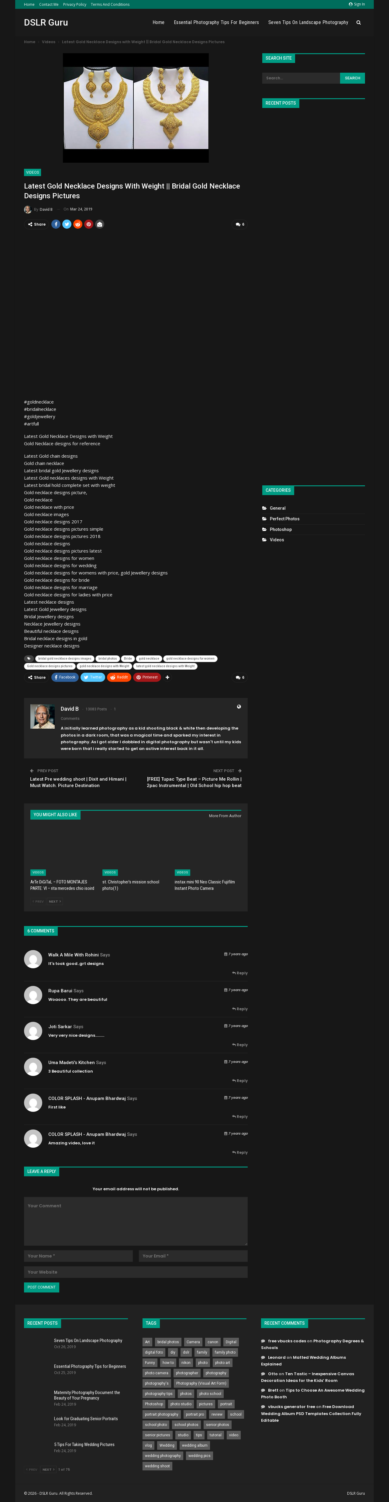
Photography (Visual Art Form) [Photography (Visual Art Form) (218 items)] (201, 1382)
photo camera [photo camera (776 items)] (156, 1372)
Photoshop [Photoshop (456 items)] (154, 1403)
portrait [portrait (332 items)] (226, 1403)
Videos (32, 172)
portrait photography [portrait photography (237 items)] (161, 1413)
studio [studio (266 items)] (183, 1434)
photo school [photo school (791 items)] (210, 1392)
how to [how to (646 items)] (168, 1361)
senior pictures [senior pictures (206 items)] (157, 1434)
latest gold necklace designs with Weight (165, 665)
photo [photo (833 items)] (203, 1361)
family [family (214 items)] (202, 1351)
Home (29, 4)
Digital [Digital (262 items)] (231, 1341)
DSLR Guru (46, 22)
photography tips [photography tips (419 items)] (159, 1392)
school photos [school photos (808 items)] (186, 1423)
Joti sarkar (60, 1025)
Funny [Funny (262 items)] (150, 1361)
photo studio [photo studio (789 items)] (180, 1403)
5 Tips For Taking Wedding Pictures (84, 1443)
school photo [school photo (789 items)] (156, 1423)
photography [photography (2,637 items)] (216, 1372)
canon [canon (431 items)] (213, 1341)
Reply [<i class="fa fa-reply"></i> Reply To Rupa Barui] (240, 1008)
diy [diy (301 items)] (172, 1351)
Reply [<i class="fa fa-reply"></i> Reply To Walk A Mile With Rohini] (240, 972)
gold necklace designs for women (190, 658)
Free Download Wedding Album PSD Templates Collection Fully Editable (311, 1412)
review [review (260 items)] (217, 1413)
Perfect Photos (285, 518)
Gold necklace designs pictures (50, 665)
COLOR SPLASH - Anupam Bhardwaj (87, 1097)
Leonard (277, 1356)
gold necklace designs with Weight (104, 665)
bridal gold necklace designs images (64, 658)
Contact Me (49, 4)
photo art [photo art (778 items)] (222, 1361)
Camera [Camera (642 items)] (193, 1341)
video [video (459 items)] (233, 1434)
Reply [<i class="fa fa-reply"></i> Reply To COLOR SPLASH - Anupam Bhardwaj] (240, 1115)
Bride (128, 658)
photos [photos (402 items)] (186, 1392)
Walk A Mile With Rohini (73, 954)
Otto (273, 1373)
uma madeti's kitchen (71, 1061)
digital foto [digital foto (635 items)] (154, 1351)
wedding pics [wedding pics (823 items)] (199, 1454)
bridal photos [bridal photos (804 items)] (168, 1341)
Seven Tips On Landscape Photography (308, 22)
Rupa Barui (60, 989)
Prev (38, 900)
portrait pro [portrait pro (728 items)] (195, 1413)
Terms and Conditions (110, 4)
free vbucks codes (287, 1340)
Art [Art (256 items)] (147, 1341)
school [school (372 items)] (236, 1413)
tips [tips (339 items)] (199, 1434)
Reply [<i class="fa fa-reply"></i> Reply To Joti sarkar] (240, 1043)
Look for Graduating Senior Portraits (86, 1417)
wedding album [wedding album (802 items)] (195, 1444)
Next (55, 900)
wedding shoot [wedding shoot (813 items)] (157, 1465)
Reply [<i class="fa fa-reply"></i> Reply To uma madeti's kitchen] (240, 1079)
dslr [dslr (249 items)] (186, 1351)
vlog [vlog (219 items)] (148, 1444)
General (278, 508)
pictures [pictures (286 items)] (206, 1403)
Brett (273, 1389)
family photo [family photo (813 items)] (225, 1351)
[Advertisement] (313, 294)
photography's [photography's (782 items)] (157, 1382)
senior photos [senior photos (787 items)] (217, 1423)
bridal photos (107, 658)
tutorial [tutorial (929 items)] (216, 1434)
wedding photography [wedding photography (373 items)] (163, 1454)
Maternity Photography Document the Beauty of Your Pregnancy (87, 1394)
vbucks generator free (291, 1406)
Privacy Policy (74, 4)
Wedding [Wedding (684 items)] (167, 1444)
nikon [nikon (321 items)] (186, 1361)
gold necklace (149, 658)
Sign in (357, 4)
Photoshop (281, 529)
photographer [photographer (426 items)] (187, 1372)
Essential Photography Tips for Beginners (216, 22)
